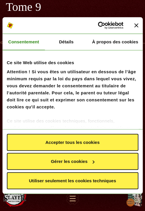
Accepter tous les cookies (72, 141)
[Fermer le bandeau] (136, 25)
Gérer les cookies (73, 161)
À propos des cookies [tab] (115, 41)
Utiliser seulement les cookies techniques (72, 180)
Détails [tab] (66, 41)
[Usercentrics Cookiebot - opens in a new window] (97, 25)
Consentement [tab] (23, 41)
